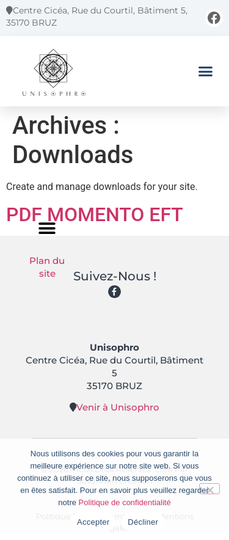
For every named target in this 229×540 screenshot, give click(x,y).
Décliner (143, 522)
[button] (205, 70)
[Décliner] (209, 488)
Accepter (93, 522)
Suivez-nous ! (114, 276)
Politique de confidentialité (125, 502)
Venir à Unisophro (117, 407)
